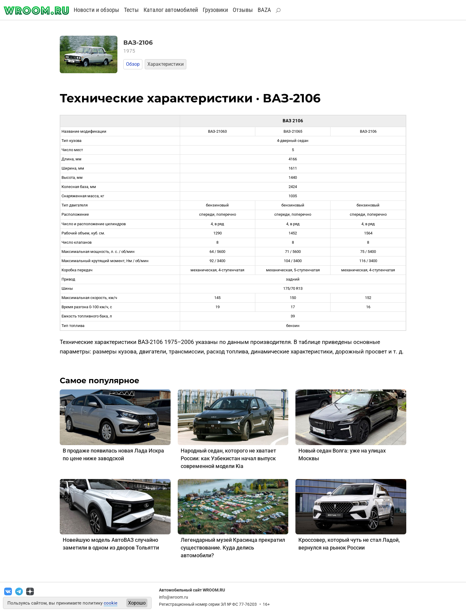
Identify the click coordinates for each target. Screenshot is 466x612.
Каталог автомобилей (171, 9)
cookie (110, 603)
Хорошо (137, 603)
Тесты (131, 9)
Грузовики (215, 9)
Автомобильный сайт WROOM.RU (192, 590)
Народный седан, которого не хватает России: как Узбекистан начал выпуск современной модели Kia (228, 458)
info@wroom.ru (173, 597)
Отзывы (243, 9)
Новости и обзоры (96, 9)
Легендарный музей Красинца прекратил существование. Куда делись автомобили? (233, 547)
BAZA (264, 9)
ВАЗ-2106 (138, 42)
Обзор (133, 64)
